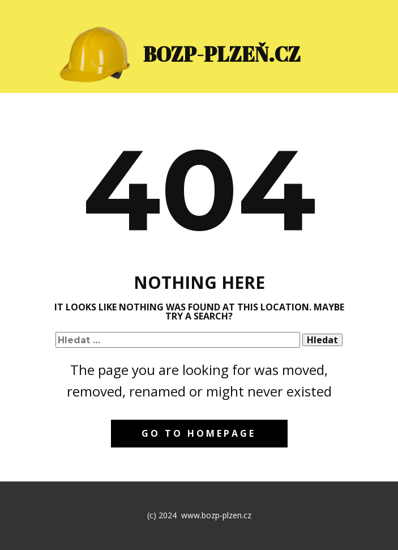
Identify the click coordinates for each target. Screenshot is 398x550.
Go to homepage (199, 433)
